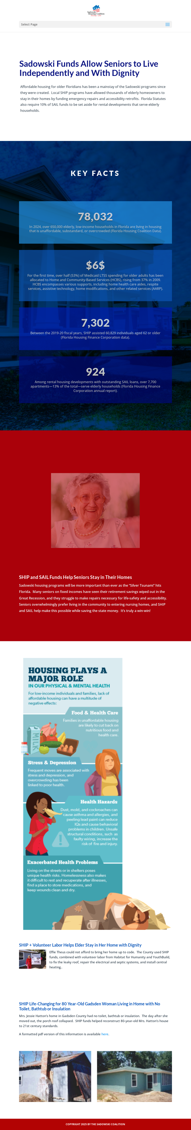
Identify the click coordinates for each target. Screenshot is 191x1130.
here (104, 1034)
